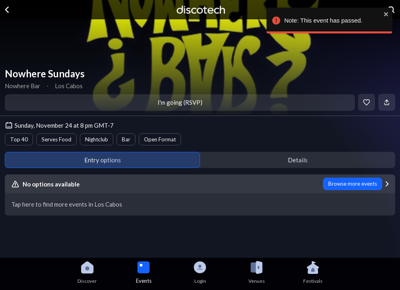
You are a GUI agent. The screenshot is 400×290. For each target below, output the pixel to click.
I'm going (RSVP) (180, 102)
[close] (384, 14)
